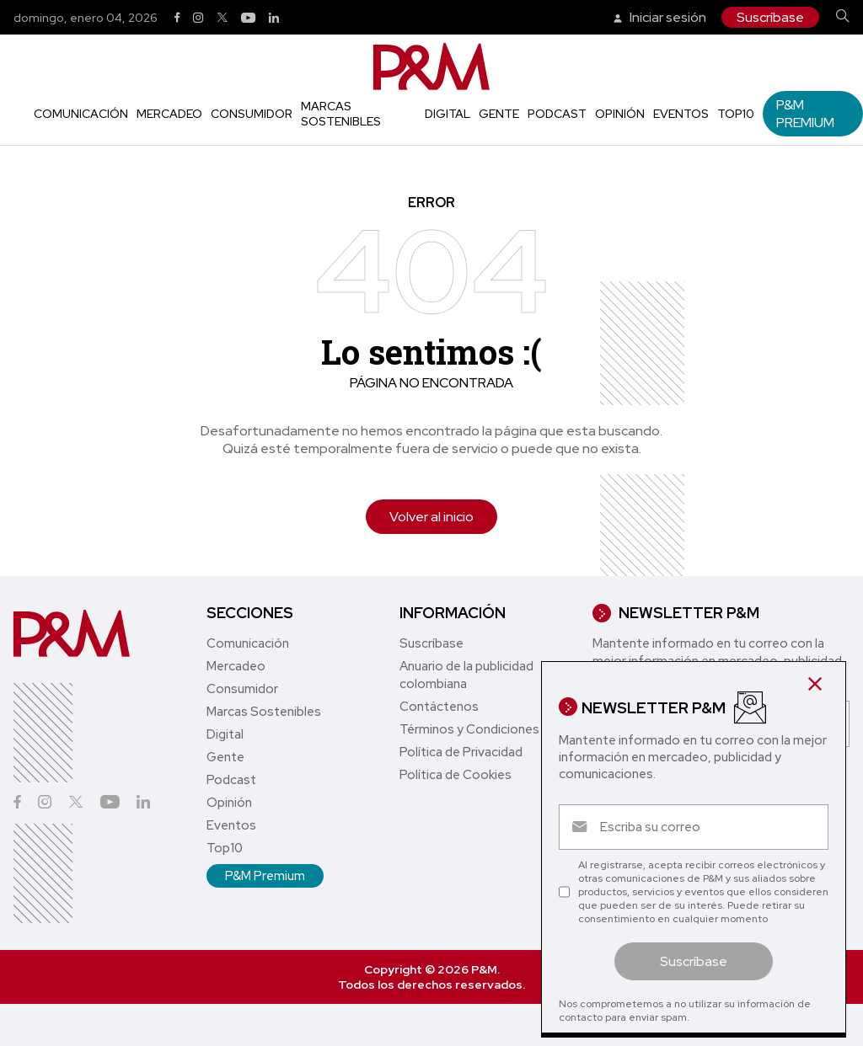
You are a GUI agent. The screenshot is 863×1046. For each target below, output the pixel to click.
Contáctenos (439, 706)
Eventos (681, 113)
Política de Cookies (455, 774)
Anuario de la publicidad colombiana (466, 675)
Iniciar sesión (660, 17)
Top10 (735, 113)
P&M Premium (805, 113)
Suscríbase (770, 17)
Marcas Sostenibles (341, 114)
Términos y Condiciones (469, 729)
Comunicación (81, 113)
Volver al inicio (431, 517)
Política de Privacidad (461, 752)
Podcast (557, 113)
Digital (447, 113)
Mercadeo (169, 113)
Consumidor (251, 113)
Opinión (620, 113)
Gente (499, 113)
